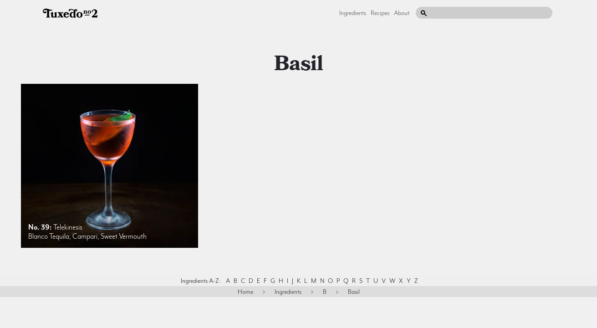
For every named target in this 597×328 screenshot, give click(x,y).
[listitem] (109, 166)
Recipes (380, 12)
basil (298, 64)
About (401, 12)
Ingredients (352, 12)
